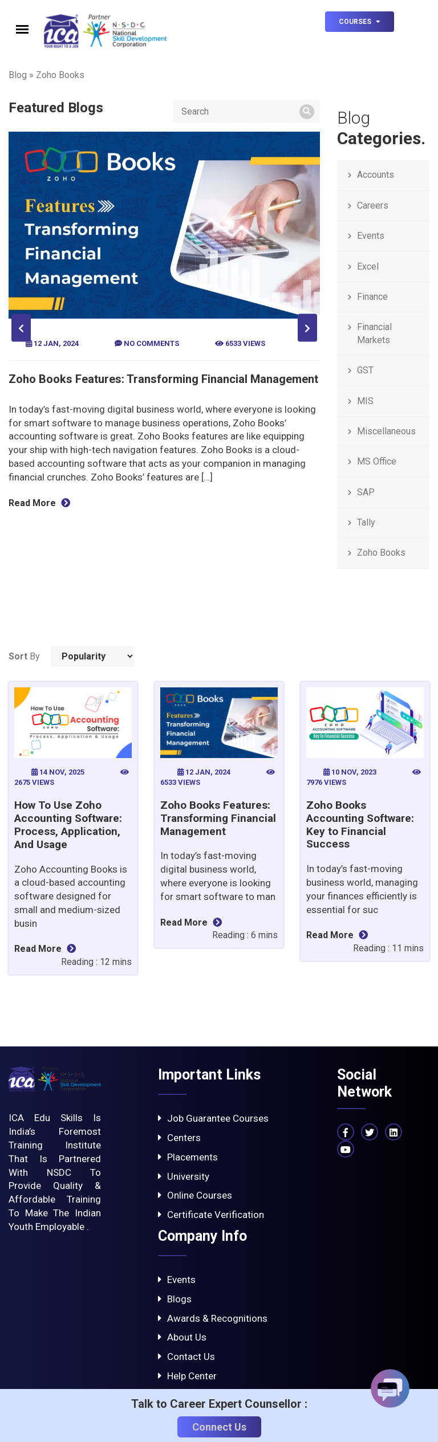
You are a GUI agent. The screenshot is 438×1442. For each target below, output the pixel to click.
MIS (365, 401)
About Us (182, 1337)
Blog (18, 75)
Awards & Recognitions (212, 1318)
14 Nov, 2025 (58, 772)
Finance (372, 296)
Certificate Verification (211, 1214)
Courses (359, 22)
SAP (366, 492)
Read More (44, 503)
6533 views (245, 343)
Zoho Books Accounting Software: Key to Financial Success (360, 824)
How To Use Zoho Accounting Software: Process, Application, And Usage (68, 824)
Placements (188, 1157)
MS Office (376, 461)
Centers (179, 1137)
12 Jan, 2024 (58, 343)
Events (370, 235)
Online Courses (195, 1195)
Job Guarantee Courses (213, 1118)
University (183, 1176)
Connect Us (219, 1427)
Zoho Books (381, 552)
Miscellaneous (386, 431)
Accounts (375, 174)
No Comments (152, 343)
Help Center (187, 1376)
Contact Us (186, 1356)
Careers (372, 205)
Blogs (175, 1299)
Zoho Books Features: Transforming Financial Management (168, 379)
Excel (368, 266)
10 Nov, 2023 (350, 772)
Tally (366, 522)
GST (365, 370)
